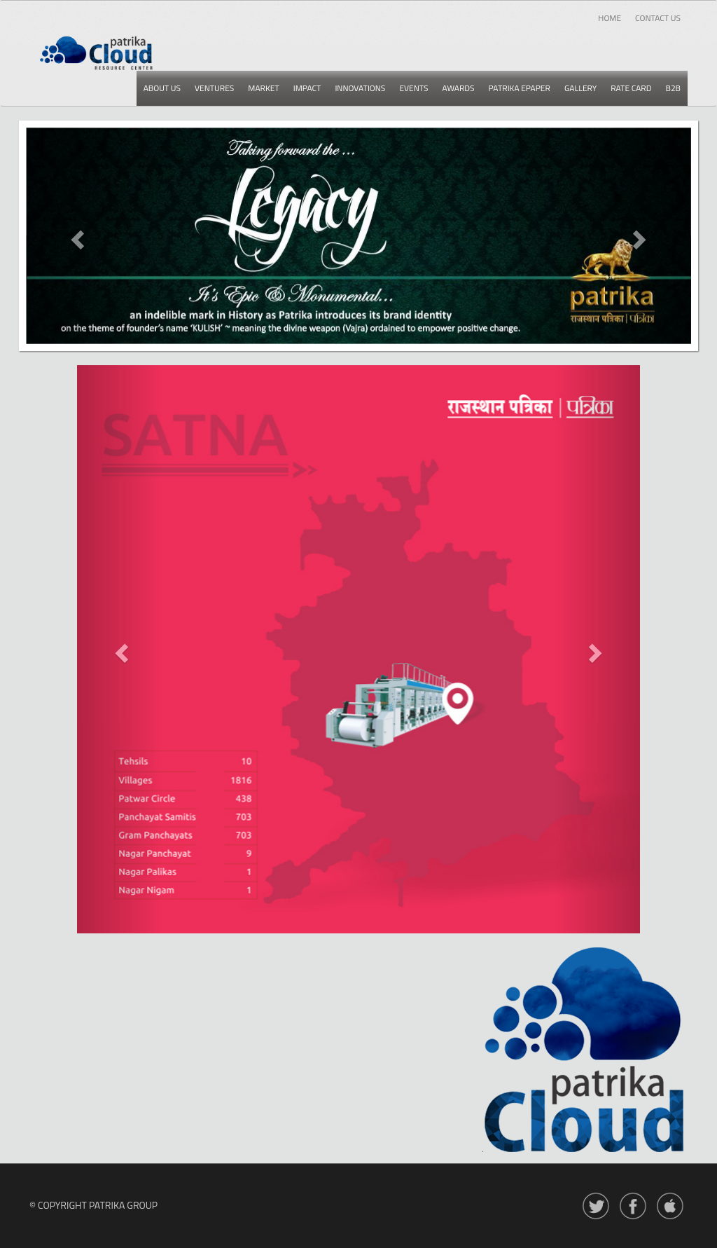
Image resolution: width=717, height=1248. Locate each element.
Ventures (214, 88)
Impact (307, 88)
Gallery (580, 88)
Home (609, 18)
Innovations (360, 88)
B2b (673, 88)
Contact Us (658, 18)
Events (413, 88)
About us (162, 88)
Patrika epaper (519, 88)
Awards (459, 88)
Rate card (631, 88)
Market (263, 88)
